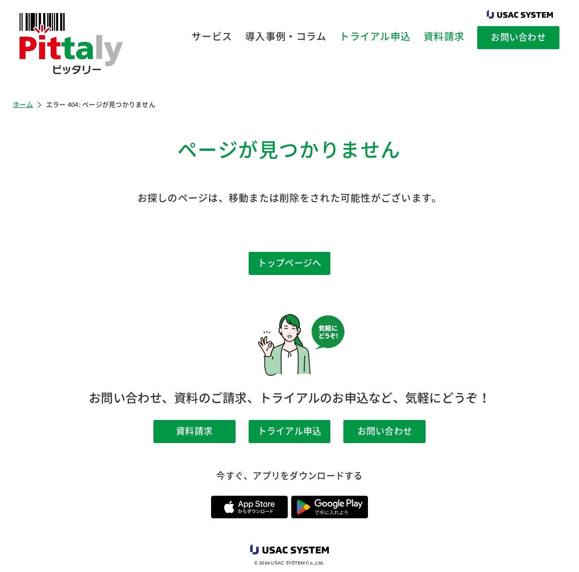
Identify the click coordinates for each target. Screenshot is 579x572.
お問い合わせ (518, 37)
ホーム (23, 104)
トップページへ (290, 262)
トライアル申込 (375, 36)
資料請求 (444, 36)
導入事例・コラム (285, 36)
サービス (211, 36)
